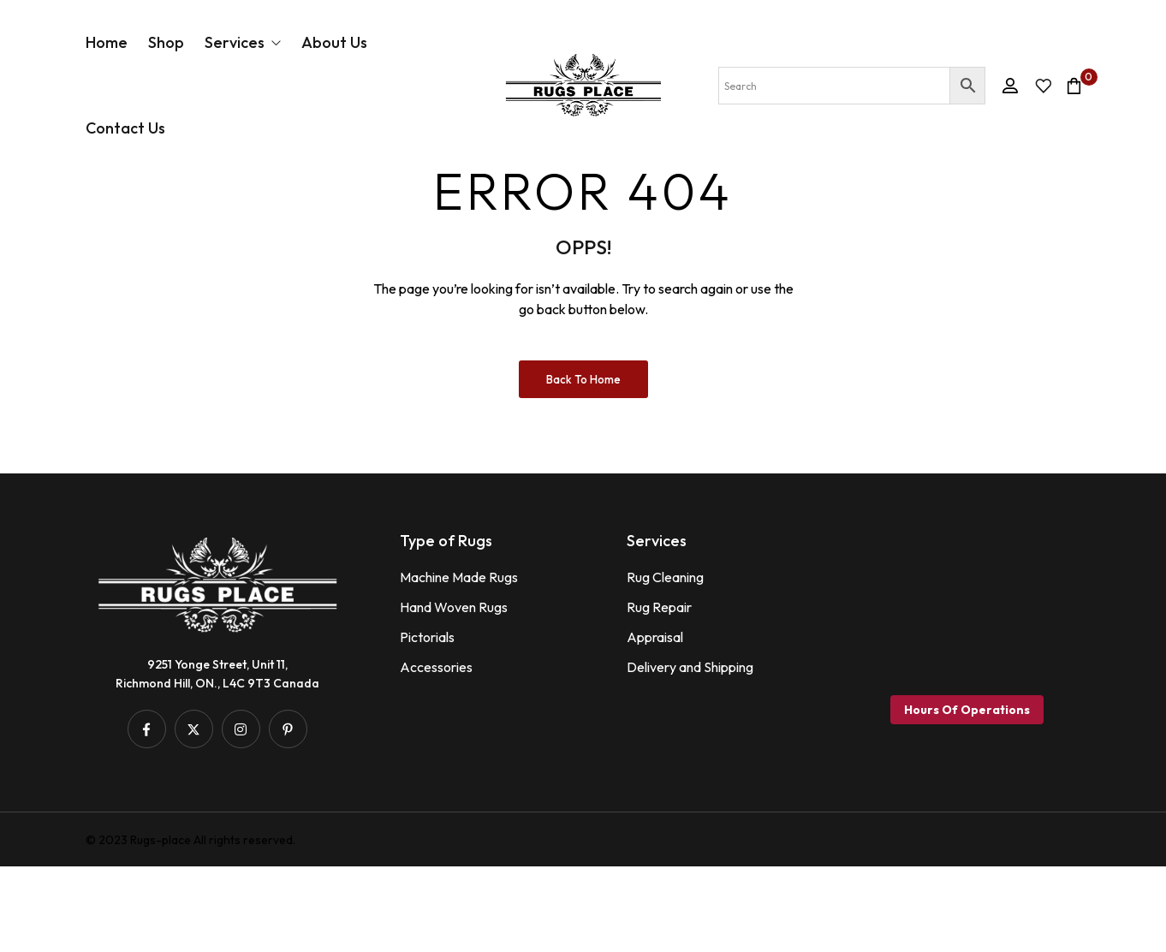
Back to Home (583, 465)
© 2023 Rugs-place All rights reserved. (190, 925)
